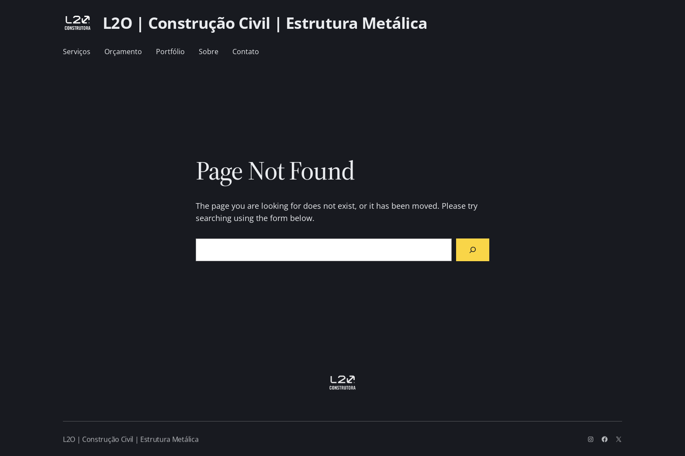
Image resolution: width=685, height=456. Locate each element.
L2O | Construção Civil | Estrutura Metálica (265, 23)
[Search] (472, 249)
